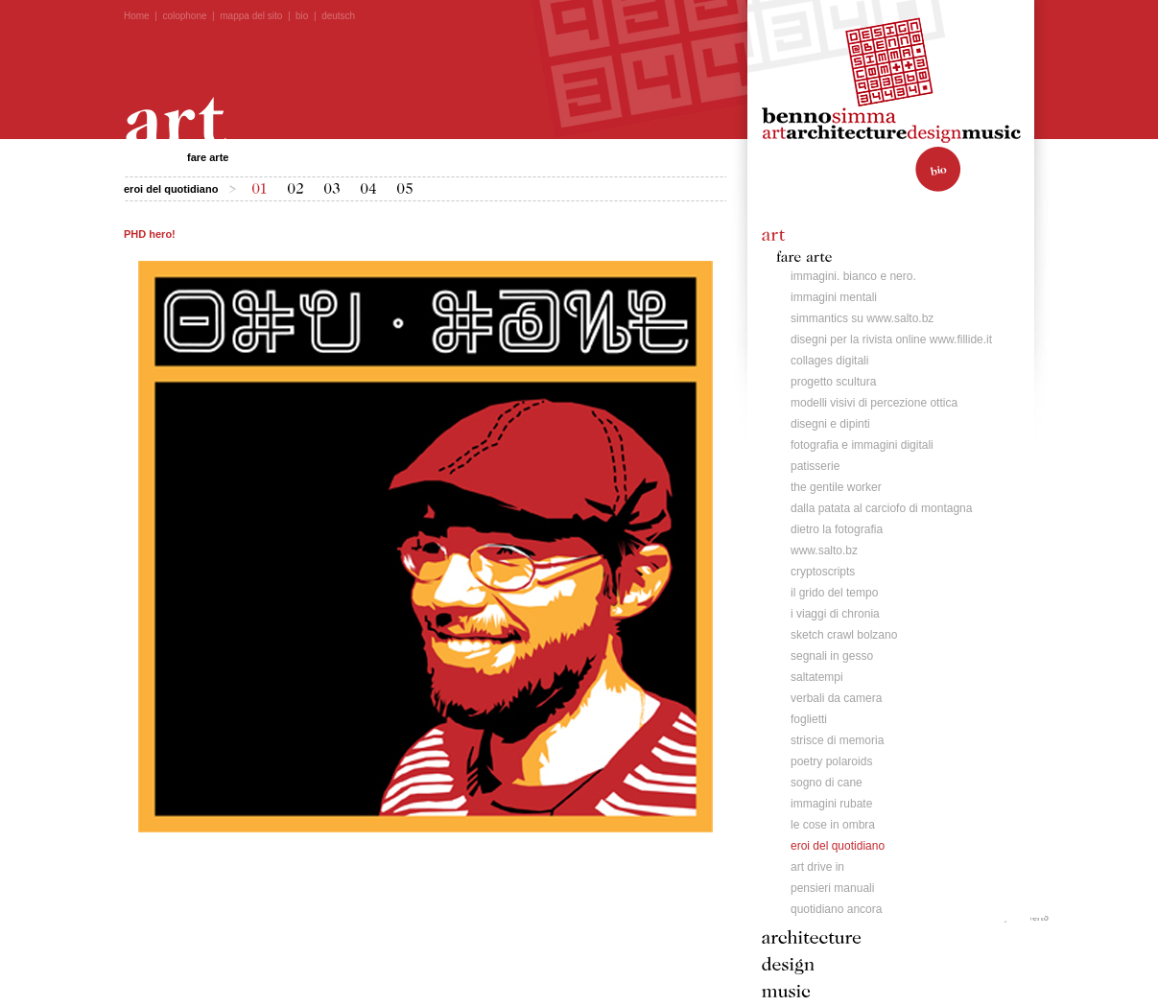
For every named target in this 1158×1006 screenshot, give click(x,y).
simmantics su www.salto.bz (862, 318)
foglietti (809, 719)
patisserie (815, 466)
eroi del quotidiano (838, 846)
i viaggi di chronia (835, 613)
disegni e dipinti (830, 424)
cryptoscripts (823, 571)
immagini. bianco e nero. (853, 276)
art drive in (817, 867)
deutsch (338, 16)
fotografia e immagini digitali (862, 445)
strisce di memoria (837, 740)
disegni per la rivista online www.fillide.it (891, 339)
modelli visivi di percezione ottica (874, 402)
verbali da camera (836, 698)
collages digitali (829, 360)
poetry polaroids (831, 761)
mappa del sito (251, 16)
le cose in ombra (833, 824)
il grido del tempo (834, 592)
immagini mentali (834, 297)
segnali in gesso (832, 656)
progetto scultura (833, 381)
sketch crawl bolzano (844, 635)
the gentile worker (836, 487)
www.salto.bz (824, 550)
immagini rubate (831, 803)
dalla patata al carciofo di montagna (881, 508)
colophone (184, 16)
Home (137, 16)
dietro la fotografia (837, 529)
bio (301, 16)
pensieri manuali (832, 888)
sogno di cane (827, 782)
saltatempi (817, 677)
